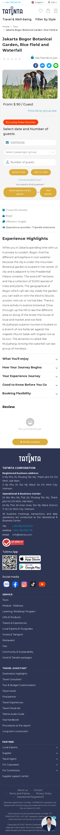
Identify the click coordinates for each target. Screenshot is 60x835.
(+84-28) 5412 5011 (22, 526)
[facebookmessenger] (42, 65)
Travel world (9, 691)
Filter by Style (45, 19)
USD (51, 2)
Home (5, 26)
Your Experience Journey (30, 376)
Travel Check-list (11, 708)
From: (8, 104)
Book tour (18, 172)
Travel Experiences (12, 702)
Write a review (30, 441)
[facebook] (35, 65)
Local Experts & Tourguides (17, 628)
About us (23, 790)
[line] (55, 65)
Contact (38, 790)
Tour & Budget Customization (19, 685)
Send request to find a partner (20, 192)
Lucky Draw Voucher (21, 122)
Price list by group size (42, 110)
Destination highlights (14, 673)
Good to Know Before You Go (30, 385)
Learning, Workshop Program (18, 611)
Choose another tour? (30, 180)
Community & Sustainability (17, 651)
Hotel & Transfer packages (17, 657)
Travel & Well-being (17, 19)
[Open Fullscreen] (57, 98)
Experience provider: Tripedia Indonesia (30, 227)
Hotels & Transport (12, 634)
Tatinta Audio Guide (13, 714)
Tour (15, 26)
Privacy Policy (44, 793)
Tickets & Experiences (14, 623)
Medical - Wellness (12, 605)
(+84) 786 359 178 (12, 2)
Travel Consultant (12, 679)
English (37, 2)
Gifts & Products (11, 617)
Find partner (48, 192)
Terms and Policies (19, 793)
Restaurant (8, 640)
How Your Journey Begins (30, 368)
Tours (5, 599)
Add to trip (41, 172)
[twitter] (49, 65)
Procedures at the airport (16, 725)
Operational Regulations (30, 796)
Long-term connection (15, 731)
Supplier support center (15, 776)
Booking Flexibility (30, 393)
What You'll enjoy (30, 359)
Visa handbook (10, 719)
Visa (4, 646)
